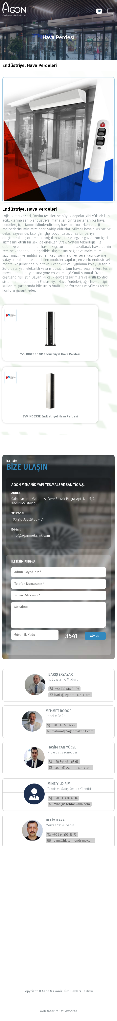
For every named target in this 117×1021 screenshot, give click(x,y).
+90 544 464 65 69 (64, 762)
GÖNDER (95, 636)
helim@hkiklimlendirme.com (70, 840)
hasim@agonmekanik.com (70, 768)
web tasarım (49, 1011)
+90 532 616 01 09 (64, 689)
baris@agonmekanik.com (70, 695)
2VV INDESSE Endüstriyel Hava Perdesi (57, 416)
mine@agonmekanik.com (69, 804)
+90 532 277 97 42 (61, 725)
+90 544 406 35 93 (62, 834)
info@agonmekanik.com (30, 535)
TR (99, 11)
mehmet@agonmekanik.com (70, 731)
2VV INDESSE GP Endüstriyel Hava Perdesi (57, 354)
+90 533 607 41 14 (63, 798)
